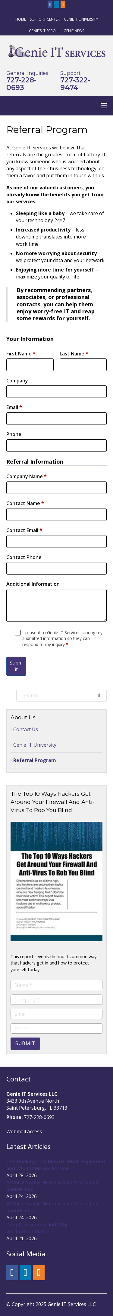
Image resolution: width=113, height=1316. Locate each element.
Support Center (45, 19)
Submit (16, 666)
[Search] (99, 695)
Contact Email (24, 530)
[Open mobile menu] (104, 105)
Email (14, 407)
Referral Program (34, 760)
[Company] (56, 999)
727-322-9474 (75, 84)
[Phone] (56, 1028)
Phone (13, 434)
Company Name (26, 476)
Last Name (74, 353)
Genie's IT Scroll (44, 30)
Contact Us (25, 729)
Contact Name (25, 503)
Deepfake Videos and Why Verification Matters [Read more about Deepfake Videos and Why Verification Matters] (36, 1228)
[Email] (56, 1014)
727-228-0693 (21, 84)
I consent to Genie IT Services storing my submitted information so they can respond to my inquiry (62, 638)
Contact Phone (24, 557)
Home (20, 19)
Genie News (74, 30)
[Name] (56, 985)
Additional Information (33, 584)
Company (17, 380)
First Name (21, 353)
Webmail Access (24, 1131)
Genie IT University (81, 19)
